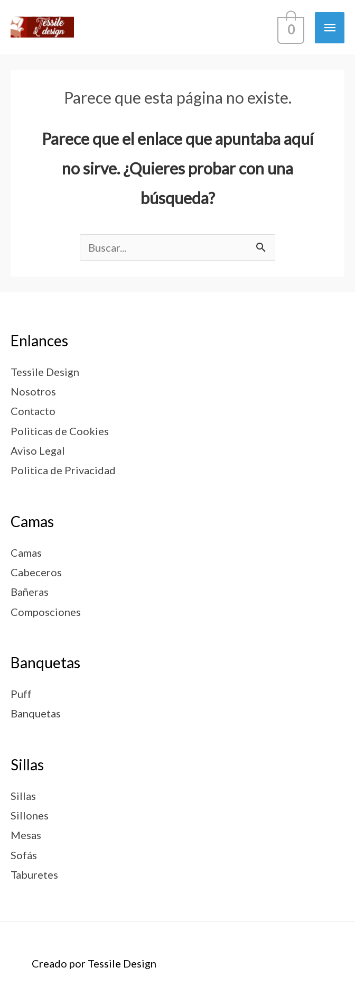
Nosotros (33, 391)
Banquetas (36, 713)
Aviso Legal (38, 450)
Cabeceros (36, 572)
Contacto (33, 410)
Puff (21, 693)
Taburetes (34, 874)
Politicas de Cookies (60, 431)
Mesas (26, 834)
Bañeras (30, 591)
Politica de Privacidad (63, 470)
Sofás (24, 855)
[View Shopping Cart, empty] (289, 27)
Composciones (46, 611)
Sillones (30, 815)
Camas (26, 552)
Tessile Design (45, 371)
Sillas (23, 795)
